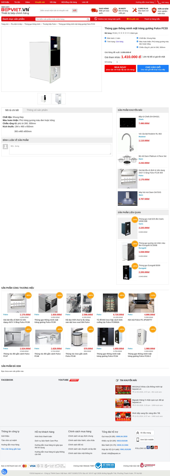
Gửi (74, 10)
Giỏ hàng (165, 2)
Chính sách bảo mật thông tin (80, 453)
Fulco (5, 315)
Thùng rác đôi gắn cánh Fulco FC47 (16, 355)
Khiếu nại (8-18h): (115, 441)
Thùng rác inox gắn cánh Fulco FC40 (76, 355)
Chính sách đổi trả (75, 445)
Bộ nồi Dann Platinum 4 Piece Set (152, 156)
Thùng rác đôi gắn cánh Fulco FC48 (48, 355)
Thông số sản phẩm (37, 110)
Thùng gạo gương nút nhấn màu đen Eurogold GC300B (152, 244)
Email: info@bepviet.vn (111, 453)
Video (27, 2)
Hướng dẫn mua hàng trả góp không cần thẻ (49, 453)
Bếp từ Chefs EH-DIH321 (149, 117)
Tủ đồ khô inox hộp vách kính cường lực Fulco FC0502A (110, 321)
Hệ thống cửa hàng (69, 2)
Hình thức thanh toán (43, 436)
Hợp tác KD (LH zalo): (116, 449)
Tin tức (17, 2)
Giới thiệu (5, 2)
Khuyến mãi (40, 2)
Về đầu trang (143, 432)
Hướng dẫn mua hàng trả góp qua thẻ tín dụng (49, 446)
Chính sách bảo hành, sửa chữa (81, 440)
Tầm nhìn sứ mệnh (9, 440)
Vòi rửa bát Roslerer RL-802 (150, 134)
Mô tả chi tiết (12, 110)
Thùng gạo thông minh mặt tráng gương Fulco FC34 (108, 355)
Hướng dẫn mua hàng (145, 2)
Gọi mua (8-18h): (114, 436)
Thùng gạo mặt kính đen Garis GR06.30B (151, 220)
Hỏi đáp (53, 2)
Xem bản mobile (145, 440)
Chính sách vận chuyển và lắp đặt (82, 449)
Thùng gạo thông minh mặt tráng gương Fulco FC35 (46, 321)
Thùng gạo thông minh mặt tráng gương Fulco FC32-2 (140, 355)
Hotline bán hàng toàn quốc (109, 19)
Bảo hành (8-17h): (115, 445)
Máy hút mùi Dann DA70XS (150, 192)
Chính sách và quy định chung (80, 436)
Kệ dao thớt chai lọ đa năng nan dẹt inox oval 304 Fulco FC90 (78, 321)
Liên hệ (85, 2)
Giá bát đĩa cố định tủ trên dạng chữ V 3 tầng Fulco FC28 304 (152, 171)
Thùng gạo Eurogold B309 (149, 265)
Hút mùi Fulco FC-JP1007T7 (140, 320)
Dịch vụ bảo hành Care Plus (46, 441)
